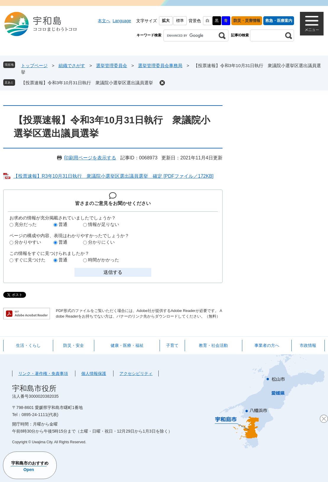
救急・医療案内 (278, 20)
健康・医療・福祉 (127, 345)
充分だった (25, 224)
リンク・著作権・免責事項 (43, 373)
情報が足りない (103, 224)
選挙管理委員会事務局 (160, 65)
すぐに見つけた (30, 259)
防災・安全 (73, 345)
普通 (63, 224)
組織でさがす (72, 65)
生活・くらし (28, 345)
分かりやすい (27, 242)
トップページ (34, 65)
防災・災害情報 (246, 20)
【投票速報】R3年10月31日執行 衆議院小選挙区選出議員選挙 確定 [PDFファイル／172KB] (113, 176)
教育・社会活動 (213, 345)
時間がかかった (103, 259)
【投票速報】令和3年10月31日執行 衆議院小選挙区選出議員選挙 (87, 82)
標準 (180, 20)
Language (122, 20)
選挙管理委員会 (111, 65)
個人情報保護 (93, 373)
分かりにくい (101, 242)
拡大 (166, 20)
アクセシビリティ (135, 373)
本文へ (104, 20)
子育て (172, 345)
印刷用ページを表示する (90, 157)
